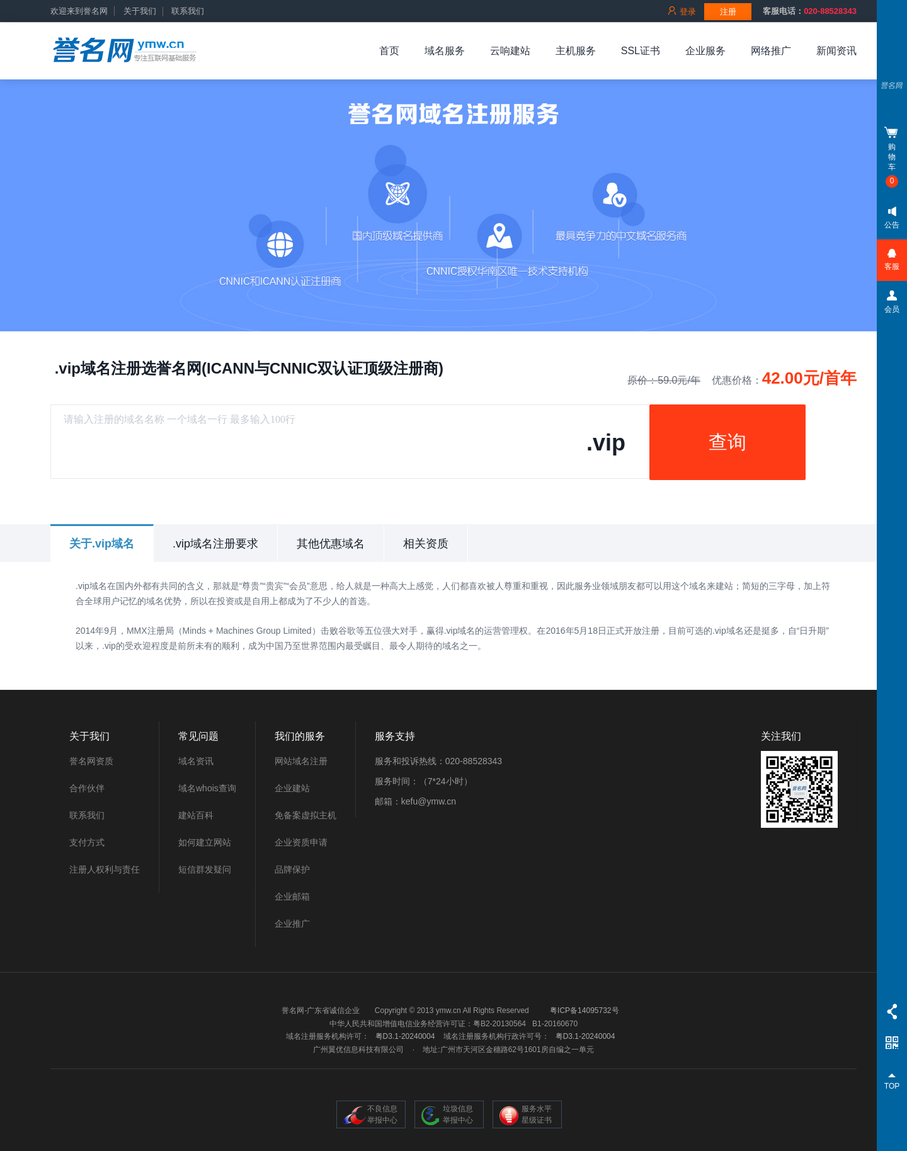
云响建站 (510, 50)
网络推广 (771, 50)
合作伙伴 (87, 788)
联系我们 (187, 11)
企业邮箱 (292, 896)
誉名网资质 (91, 761)
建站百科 (196, 815)
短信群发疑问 (204, 869)
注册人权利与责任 (104, 869)
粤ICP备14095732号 (584, 1010)
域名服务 (445, 50)
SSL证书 (640, 50)
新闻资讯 (836, 50)
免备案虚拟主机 (305, 815)
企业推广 (292, 924)
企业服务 (705, 50)
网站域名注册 (301, 761)
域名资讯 (196, 761)
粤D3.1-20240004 (405, 1036)
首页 (389, 50)
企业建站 (292, 788)
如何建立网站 (204, 842)
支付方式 (87, 842)
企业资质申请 (301, 842)
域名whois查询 (207, 788)
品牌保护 (292, 869)
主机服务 (576, 50)
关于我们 (139, 11)
